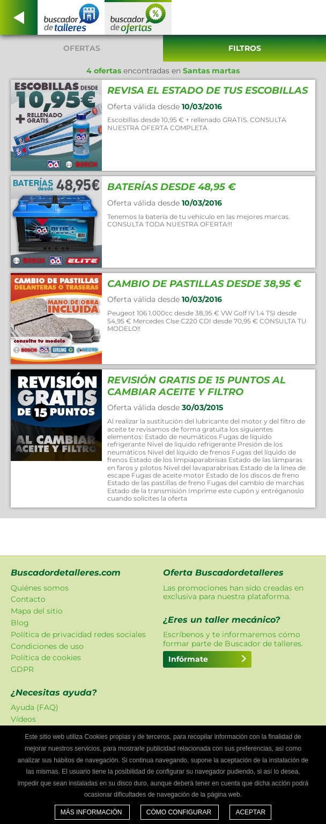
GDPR (22, 669)
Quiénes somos (40, 588)
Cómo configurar (179, 812)
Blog (20, 623)
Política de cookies (46, 657)
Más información (92, 812)
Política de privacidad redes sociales (78, 634)
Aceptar (250, 812)
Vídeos (23, 719)
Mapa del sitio (37, 611)
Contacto (28, 599)
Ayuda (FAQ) (34, 707)
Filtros (244, 48)
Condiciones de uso (47, 646)
